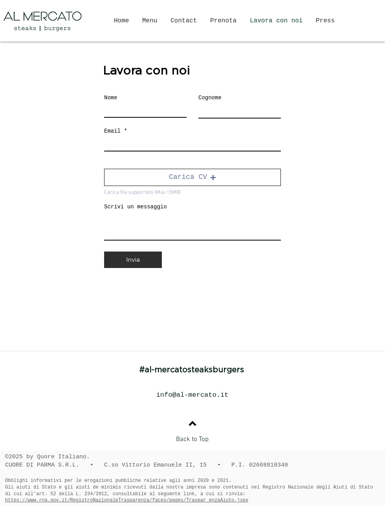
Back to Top (192, 439)
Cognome (210, 97)
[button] (192, 177)
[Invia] (133, 260)
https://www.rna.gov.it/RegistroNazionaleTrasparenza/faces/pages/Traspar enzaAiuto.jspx (126, 500)
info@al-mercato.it (192, 395)
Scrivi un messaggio (135, 207)
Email (112, 131)
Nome (110, 97)
